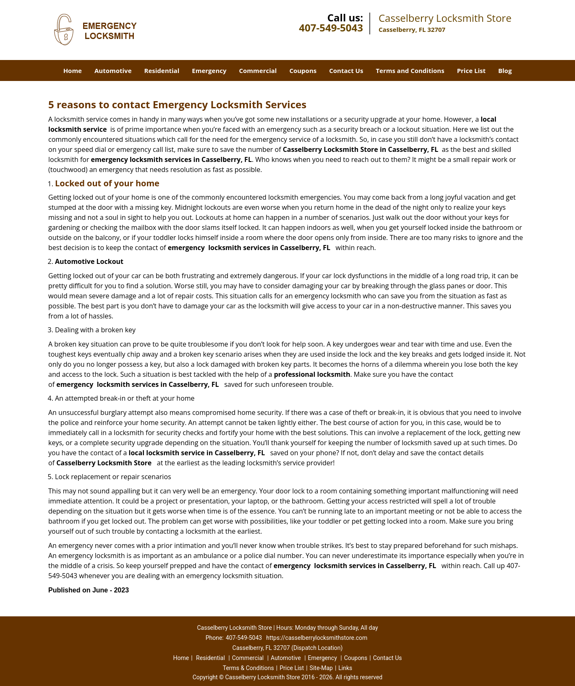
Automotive (113, 70)
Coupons (302, 70)
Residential (162, 70)
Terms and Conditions (410, 70)
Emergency (209, 70)
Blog (505, 70)
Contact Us (346, 70)
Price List (471, 70)
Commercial (258, 70)
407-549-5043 (331, 27)
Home (72, 70)
